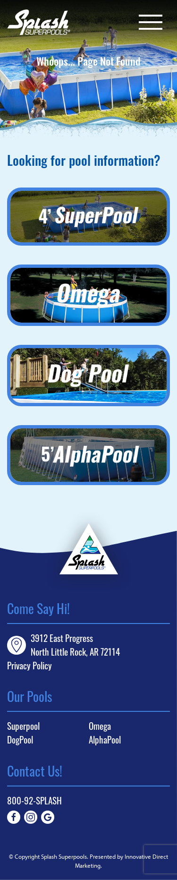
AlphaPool (105, 739)
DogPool (20, 739)
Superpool (23, 726)
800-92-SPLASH (34, 800)
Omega (100, 726)
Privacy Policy (29, 665)
